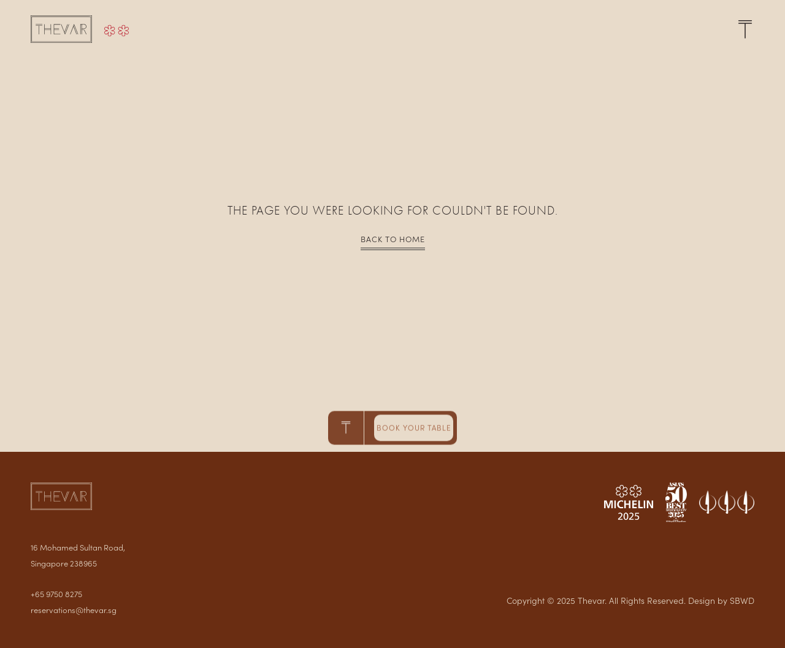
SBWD (742, 600)
